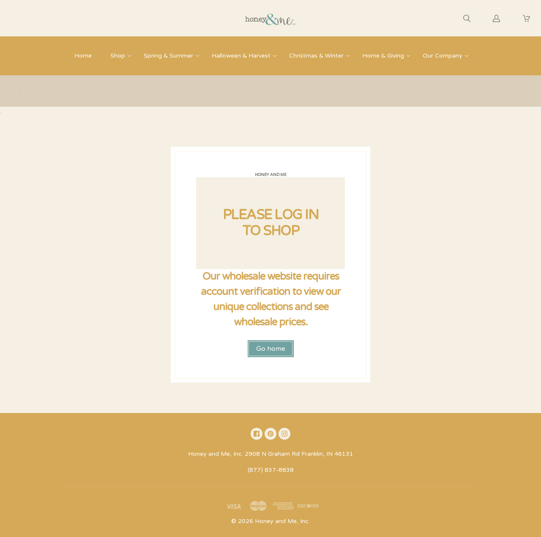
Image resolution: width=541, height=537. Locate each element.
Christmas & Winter (316, 55)
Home (83, 55)
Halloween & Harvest (241, 55)
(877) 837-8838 (271, 470)
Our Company (442, 55)
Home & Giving (383, 55)
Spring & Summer (168, 55)
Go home (270, 348)
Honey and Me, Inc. (282, 521)
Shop (117, 55)
